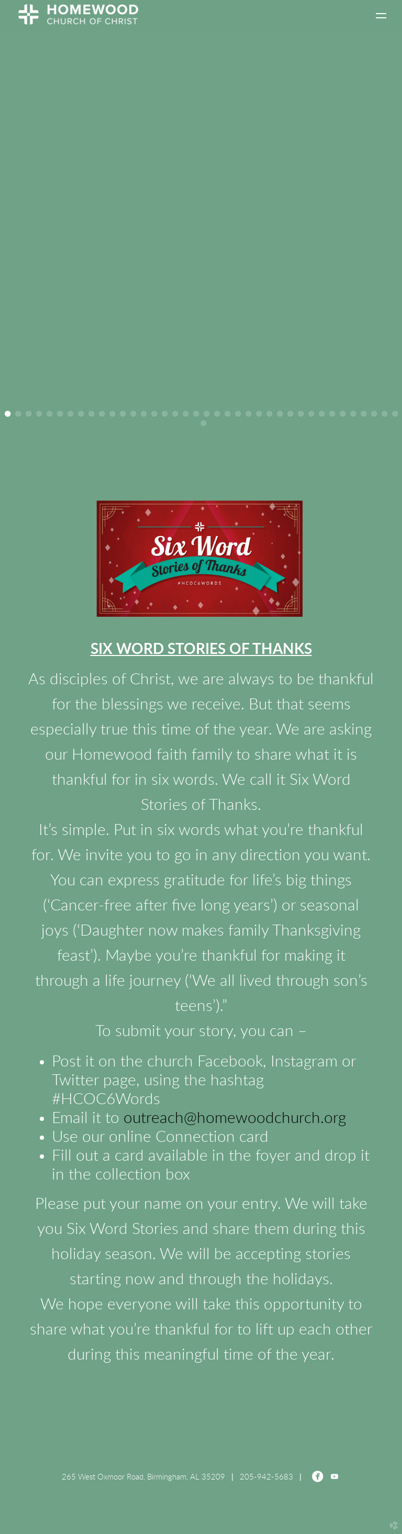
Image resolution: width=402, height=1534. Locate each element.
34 (353, 414)
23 (238, 414)
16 (165, 414)
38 (395, 414)
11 (112, 414)
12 (123, 414)
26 (269, 414)
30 (311, 414)
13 (133, 414)
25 (259, 414)
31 (322, 414)
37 (384, 414)
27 (280, 414)
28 (290, 414)
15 (154, 414)
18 (185, 414)
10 (102, 414)
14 (144, 414)
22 (227, 414)
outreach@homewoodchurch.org (235, 1118)
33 (342, 414)
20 (206, 414)
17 (175, 414)
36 (374, 414)
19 (196, 414)
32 (332, 414)
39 (203, 423)
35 (363, 414)
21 (217, 414)
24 (248, 414)
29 (301, 414)
